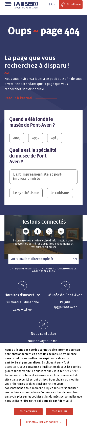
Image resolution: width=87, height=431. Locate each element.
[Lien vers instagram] (61, 232)
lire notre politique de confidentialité (48, 400)
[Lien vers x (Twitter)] (49, 232)
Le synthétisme (26, 193)
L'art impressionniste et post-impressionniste (37, 177)
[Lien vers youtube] (26, 232)
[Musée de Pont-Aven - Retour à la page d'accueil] (27, 4)
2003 (16, 138)
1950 (35, 138)
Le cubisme (59, 193)
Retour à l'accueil (19, 98)
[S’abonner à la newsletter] (75, 259)
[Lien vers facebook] (37, 232)
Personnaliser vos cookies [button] (42, 422)
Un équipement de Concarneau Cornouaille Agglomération (43, 270)
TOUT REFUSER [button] (59, 411)
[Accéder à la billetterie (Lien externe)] (71, 4)
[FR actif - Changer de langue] (51, 4)
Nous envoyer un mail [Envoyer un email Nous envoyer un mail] (43, 341)
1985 (54, 138)
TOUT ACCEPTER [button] (28, 411)
